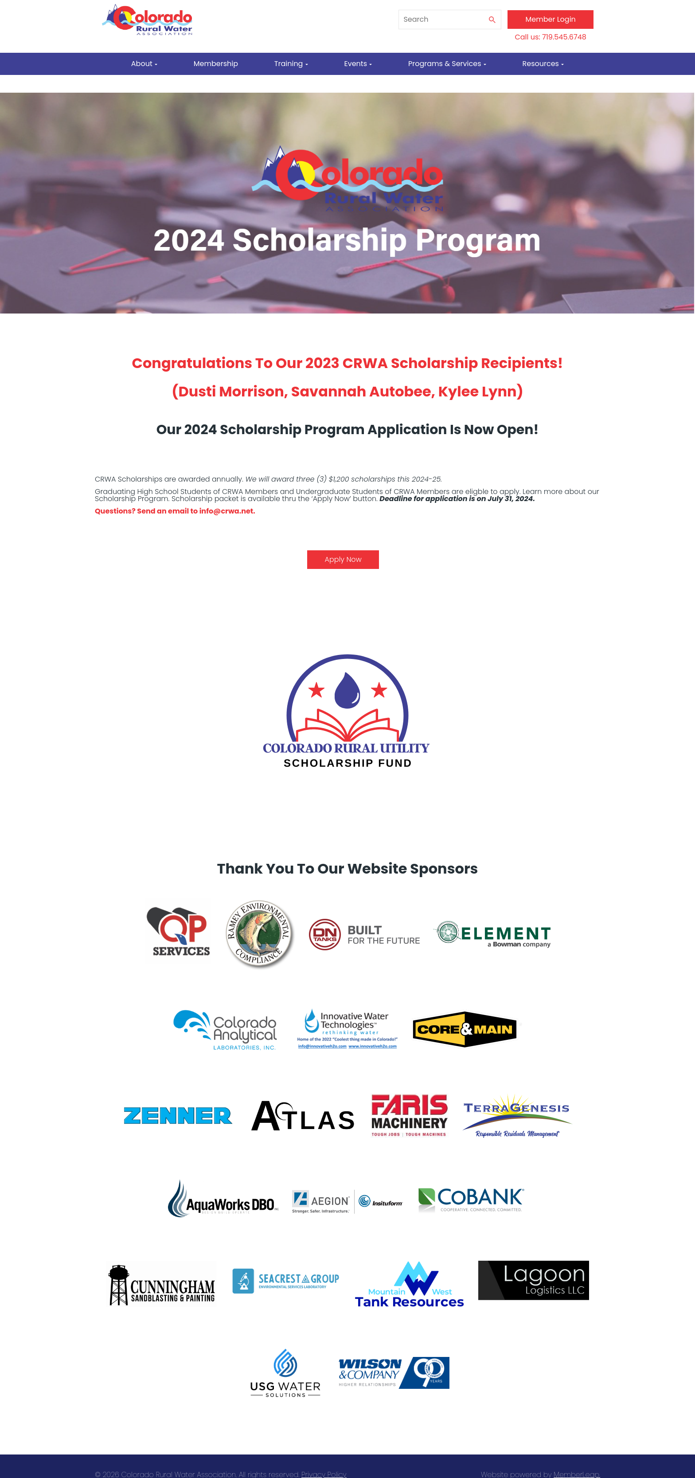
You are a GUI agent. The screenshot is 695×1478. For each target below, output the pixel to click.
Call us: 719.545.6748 (550, 37)
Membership (216, 64)
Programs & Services (447, 64)
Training (291, 64)
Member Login (551, 19)
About (144, 64)
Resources (543, 64)
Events (358, 64)
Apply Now (343, 559)
